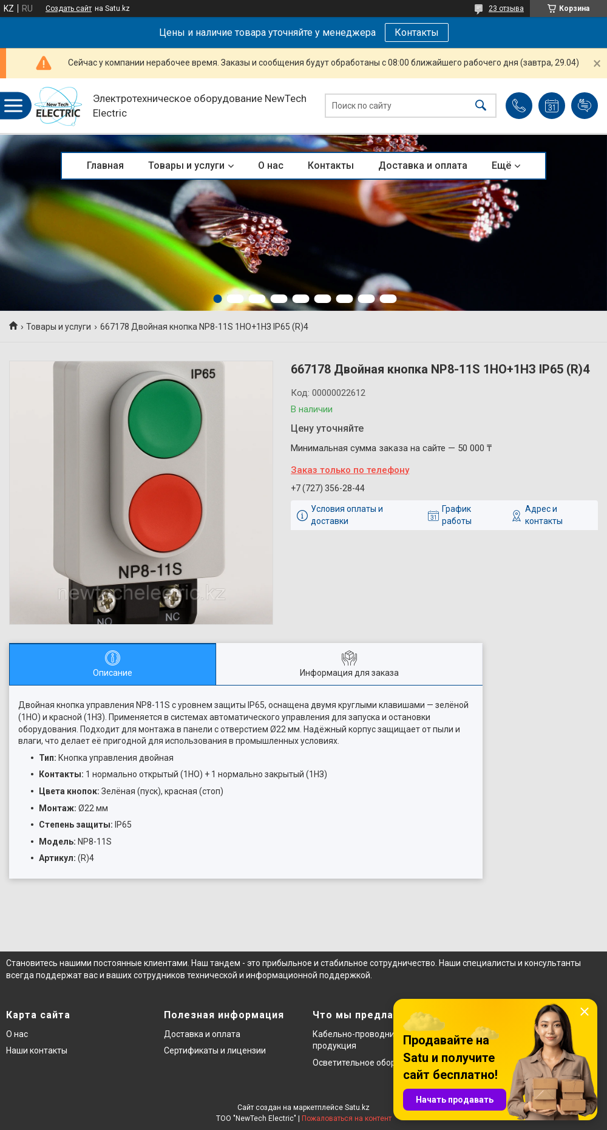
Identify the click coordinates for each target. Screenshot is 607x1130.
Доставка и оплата (422, 165)
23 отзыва (506, 8)
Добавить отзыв (584, 105)
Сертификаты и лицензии (215, 1050)
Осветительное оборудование (374, 1062)
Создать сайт (69, 8)
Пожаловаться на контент (347, 1118)
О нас (270, 165)
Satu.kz (357, 1107)
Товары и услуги (186, 165)
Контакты (417, 32)
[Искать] (480, 106)
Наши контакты (36, 1050)
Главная (105, 165)
